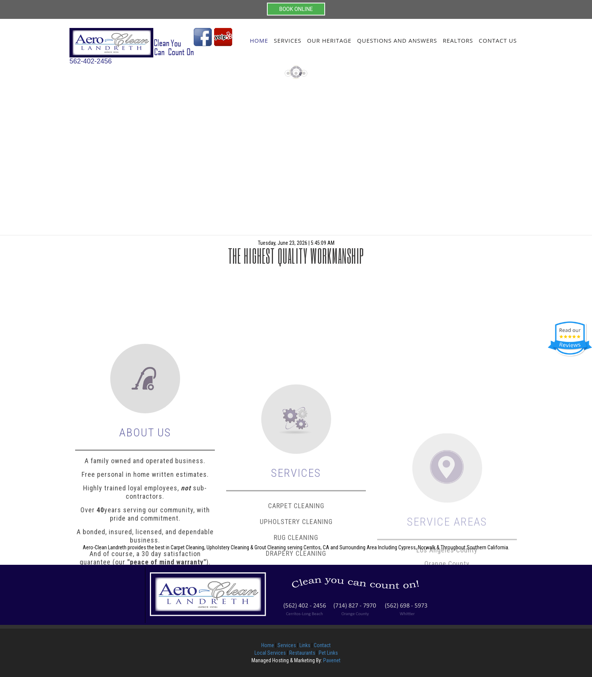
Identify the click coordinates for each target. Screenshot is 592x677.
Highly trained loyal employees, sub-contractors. (145, 551)
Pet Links (328, 653)
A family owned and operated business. (145, 520)
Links (304, 645)
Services (287, 40)
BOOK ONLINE (296, 9)
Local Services (270, 653)
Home (259, 40)
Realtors (458, 40)
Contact (322, 645)
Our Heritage (329, 40)
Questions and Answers (397, 40)
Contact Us (498, 40)
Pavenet (332, 660)
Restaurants (302, 653)
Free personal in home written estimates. (145, 533)
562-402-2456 (90, 61)
